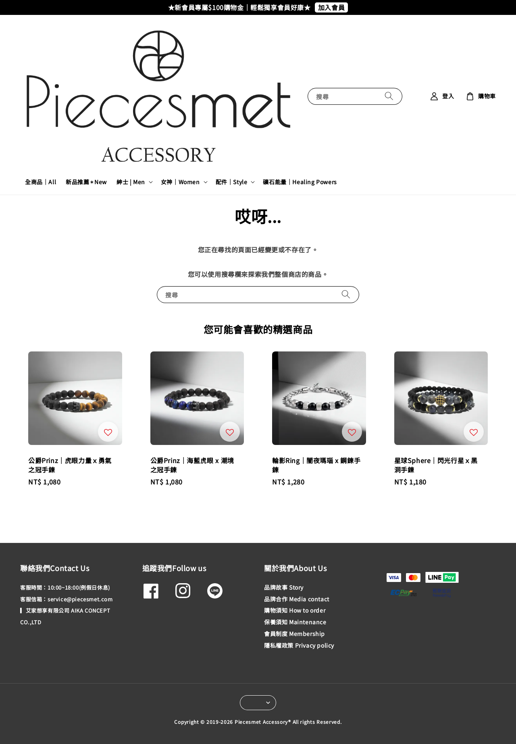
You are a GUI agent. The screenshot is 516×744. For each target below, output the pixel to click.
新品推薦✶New (86, 182)
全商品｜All (40, 182)
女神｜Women (180, 181)
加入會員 (331, 7)
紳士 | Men (131, 181)
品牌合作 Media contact (296, 599)
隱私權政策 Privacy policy (299, 645)
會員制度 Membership (294, 634)
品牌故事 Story (284, 587)
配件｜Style (232, 181)
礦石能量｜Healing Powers (300, 182)
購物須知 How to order (294, 610)
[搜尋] (389, 96)
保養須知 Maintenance (295, 622)
